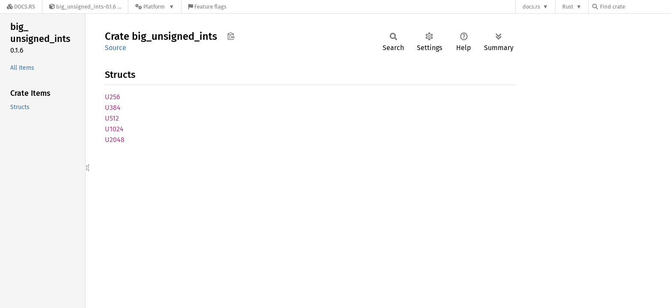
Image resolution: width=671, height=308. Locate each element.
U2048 (115, 140)
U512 (112, 118)
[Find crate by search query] (635, 6)
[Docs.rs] (21, 6)
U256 (112, 97)
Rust (567, 6)
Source (115, 48)
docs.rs (531, 6)
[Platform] (154, 6)
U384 (113, 108)
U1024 (114, 129)
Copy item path (231, 36)
